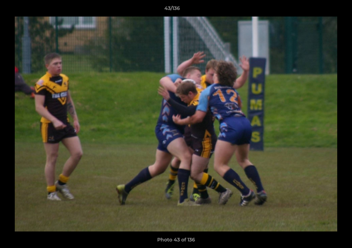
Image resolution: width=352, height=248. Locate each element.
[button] (323, 10)
